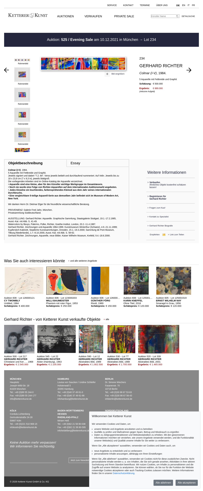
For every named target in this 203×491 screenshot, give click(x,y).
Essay (75, 163)
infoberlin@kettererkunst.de (118, 399)
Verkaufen (93, 16)
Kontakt (128, 5)
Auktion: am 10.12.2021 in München (93, 40)
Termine (145, 5)
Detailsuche (188, 16)
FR (193, 5)
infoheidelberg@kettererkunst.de (73, 430)
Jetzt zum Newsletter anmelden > (86, 460)
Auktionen (65, 16)
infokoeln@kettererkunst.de (23, 427)
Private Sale (124, 16)
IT (189, 5)
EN (183, 5)
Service (112, 5)
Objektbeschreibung (25, 163)
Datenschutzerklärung (123, 473)
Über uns (161, 5)
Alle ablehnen (163, 482)
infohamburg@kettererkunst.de (72, 399)
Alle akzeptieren (187, 482)
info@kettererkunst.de (21, 399)
